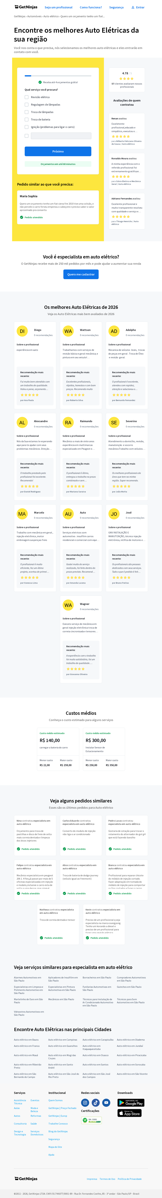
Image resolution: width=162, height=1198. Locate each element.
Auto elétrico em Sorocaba (131, 1064)
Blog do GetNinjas (58, 1131)
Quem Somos (55, 1100)
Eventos (35, 1100)
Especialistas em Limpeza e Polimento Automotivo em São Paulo (28, 990)
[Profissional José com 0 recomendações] (127, 548)
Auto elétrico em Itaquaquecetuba (91, 1047)
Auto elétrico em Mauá (26, 1055)
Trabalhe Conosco (58, 1123)
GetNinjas (19, 16)
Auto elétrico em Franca (26, 1045)
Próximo (58, 151)
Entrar (137, 7)
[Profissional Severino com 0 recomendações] (127, 457)
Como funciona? (91, 7)
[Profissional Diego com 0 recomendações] (35, 365)
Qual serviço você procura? (41, 89)
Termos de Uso (107, 1178)
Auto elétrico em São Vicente (132, 1073)
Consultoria (20, 1123)
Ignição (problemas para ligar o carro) (53, 127)
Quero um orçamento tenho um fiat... (83, 16)
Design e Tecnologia (20, 1133)
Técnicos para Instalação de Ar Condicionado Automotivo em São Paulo (98, 1002)
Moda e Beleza (34, 1109)
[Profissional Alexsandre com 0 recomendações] (35, 457)
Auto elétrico (51, 16)
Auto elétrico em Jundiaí (130, 1045)
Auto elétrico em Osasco (96, 1055)
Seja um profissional (58, 7)
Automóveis (34, 16)
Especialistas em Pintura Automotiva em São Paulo (62, 988)
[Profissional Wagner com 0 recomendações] (81, 639)
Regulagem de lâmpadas (45, 104)
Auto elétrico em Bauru (26, 1039)
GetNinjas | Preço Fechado (62, 1108)
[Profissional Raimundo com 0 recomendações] (81, 457)
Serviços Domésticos (37, 1133)
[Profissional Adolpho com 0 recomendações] (127, 365)
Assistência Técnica (20, 1102)
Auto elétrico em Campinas (62, 1039)
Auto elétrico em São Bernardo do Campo (25, 1075)
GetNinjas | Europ (57, 1115)
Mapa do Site (55, 1146)
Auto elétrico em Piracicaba (131, 1055)
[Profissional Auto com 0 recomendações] (81, 548)
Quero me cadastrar (81, 274)
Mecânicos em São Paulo (61, 999)
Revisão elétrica (40, 97)
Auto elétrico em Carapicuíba (98, 1039)
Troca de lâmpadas (42, 112)
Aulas (17, 1108)
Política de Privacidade (130, 1178)
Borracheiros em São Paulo (97, 977)
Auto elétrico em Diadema (131, 1039)
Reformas (36, 1115)
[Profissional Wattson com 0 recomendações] (81, 365)
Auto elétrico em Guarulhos (63, 1045)
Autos (17, 1115)
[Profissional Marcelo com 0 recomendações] (35, 548)
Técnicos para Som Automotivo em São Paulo (131, 1001)
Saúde (34, 1123)
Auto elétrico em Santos (95, 1064)
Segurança (116, 7)
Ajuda (51, 1154)
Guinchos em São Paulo (129, 986)
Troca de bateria (40, 119)
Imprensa (92, 1178)
